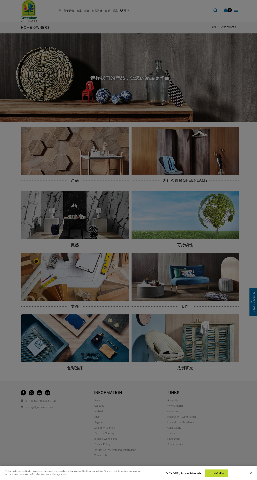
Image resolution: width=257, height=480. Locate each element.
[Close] (251, 473)
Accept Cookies (216, 473)
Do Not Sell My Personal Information (184, 473)
